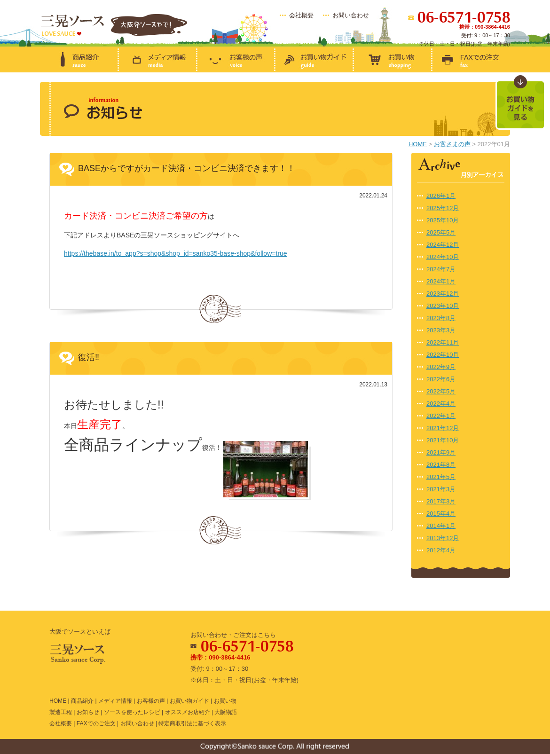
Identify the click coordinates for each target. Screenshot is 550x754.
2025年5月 (441, 232)
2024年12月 (442, 244)
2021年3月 (441, 489)
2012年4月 (441, 550)
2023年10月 (442, 305)
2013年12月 (442, 538)
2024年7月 (441, 269)
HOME (418, 144)
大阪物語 (225, 712)
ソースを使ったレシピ (132, 712)
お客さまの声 (452, 144)
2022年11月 (442, 342)
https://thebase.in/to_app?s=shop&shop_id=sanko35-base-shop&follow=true (175, 253)
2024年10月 (442, 256)
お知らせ (88, 712)
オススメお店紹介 (187, 712)
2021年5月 (441, 476)
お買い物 (225, 701)
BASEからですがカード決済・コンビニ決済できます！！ (186, 168)
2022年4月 (441, 403)
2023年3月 (441, 330)
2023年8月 (441, 318)
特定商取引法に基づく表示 (192, 723)
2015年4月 (441, 513)
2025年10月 (442, 220)
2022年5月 (441, 391)
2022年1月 (441, 415)
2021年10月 (442, 440)
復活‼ (88, 357)
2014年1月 (441, 525)
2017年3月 (441, 501)
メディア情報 (115, 701)
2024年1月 (441, 281)
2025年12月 (442, 208)
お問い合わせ (350, 15)
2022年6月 (441, 379)
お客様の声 (151, 701)
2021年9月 (441, 452)
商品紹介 (82, 701)
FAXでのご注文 (96, 723)
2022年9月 (441, 366)
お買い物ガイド (189, 701)
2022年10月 (442, 354)
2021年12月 (442, 428)
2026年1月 (441, 195)
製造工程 (60, 712)
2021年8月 (441, 464)
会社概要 (301, 15)
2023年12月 (442, 293)
